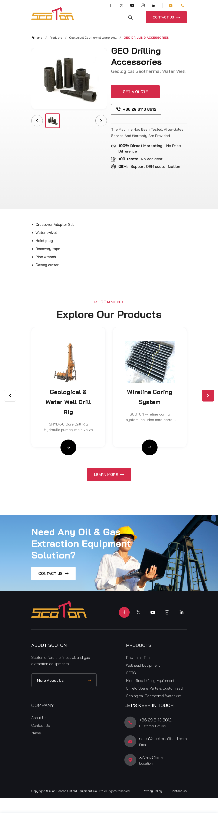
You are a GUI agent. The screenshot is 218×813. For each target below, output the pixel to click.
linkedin (181, 612)
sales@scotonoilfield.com (170, 5)
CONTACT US (163, 17)
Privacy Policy (152, 791)
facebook (124, 612)
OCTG (131, 672)
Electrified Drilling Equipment (150, 680)
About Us (38, 717)
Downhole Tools (139, 657)
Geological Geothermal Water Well (93, 38)
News (36, 733)
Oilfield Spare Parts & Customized (154, 688)
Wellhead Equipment (143, 665)
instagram (167, 612)
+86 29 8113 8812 (182, 5)
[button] (208, 396)
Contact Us (40, 725)
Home (38, 38)
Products (56, 38)
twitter (138, 612)
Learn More (106, 474)
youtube (152, 612)
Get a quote (135, 91)
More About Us (50, 680)
